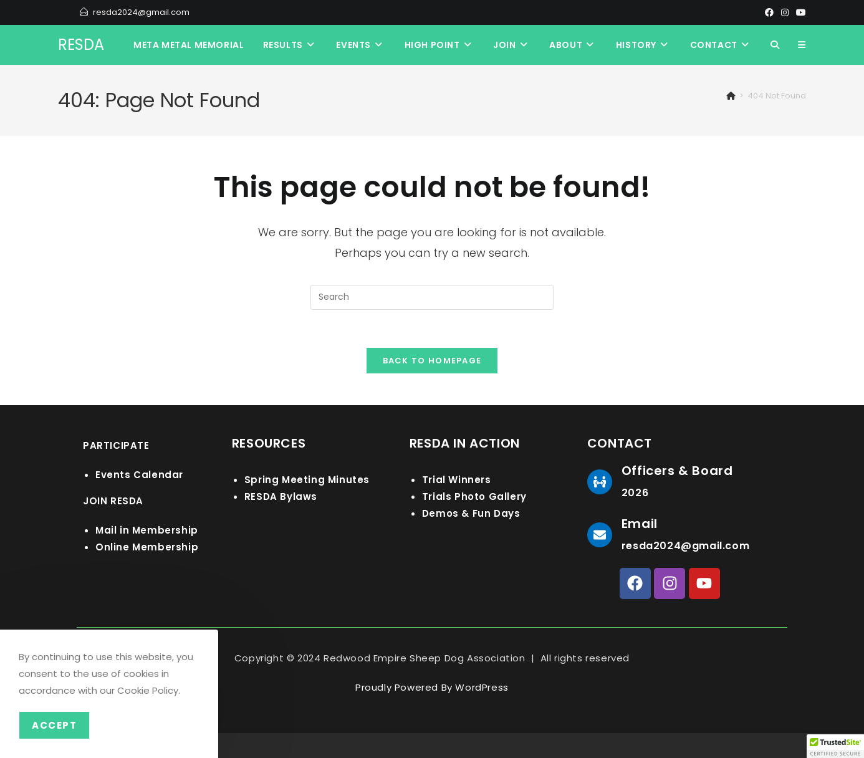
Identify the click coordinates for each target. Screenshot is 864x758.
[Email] (599, 534)
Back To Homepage (432, 361)
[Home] (731, 96)
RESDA (81, 44)
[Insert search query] (432, 297)
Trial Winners (456, 479)
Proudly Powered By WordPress (432, 687)
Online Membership (146, 547)
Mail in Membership (146, 530)
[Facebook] (769, 12)
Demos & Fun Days (471, 513)
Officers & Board (677, 470)
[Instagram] (784, 12)
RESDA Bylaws (280, 496)
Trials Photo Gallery (474, 496)
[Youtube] (799, 12)
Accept (54, 725)
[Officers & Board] (599, 481)
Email (640, 523)
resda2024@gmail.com (141, 12)
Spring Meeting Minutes (307, 479)
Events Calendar (139, 474)
